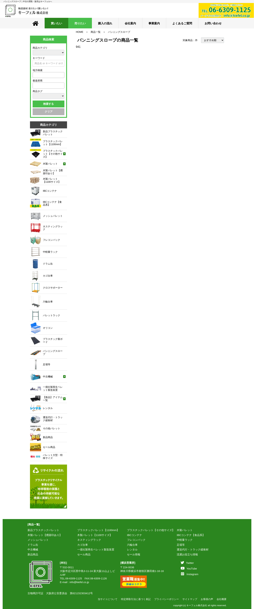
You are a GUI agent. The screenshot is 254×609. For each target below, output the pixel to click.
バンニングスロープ (119, 32)
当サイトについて (107, 599)
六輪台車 (132, 544)
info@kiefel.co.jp (79, 582)
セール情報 (133, 554)
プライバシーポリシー (166, 599)
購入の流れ (105, 23)
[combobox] (48, 75)
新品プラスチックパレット (43, 530)
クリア (49, 111)
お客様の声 (207, 599)
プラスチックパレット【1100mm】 (98, 530)
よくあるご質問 (182, 23)
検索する (48, 103)
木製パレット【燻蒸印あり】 (45, 535)
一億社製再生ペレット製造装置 (95, 549)
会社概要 (221, 599)
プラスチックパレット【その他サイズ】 (151, 530)
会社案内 (130, 23)
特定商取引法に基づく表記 (136, 599)
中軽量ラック (185, 539)
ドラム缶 (33, 544)
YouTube (189, 568)
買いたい (56, 23)
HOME (79, 32)
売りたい (80, 23)
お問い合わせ (213, 23)
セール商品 (83, 554)
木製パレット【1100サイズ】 (94, 535)
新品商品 (33, 554)
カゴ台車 (82, 544)
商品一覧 (96, 32)
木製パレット (185, 530)
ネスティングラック (89, 539)
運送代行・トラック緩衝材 (192, 549)
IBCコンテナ (134, 535)
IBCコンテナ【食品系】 (191, 535)
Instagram (189, 574)
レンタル (132, 549)
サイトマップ (189, 599)
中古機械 (33, 549)
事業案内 (154, 23)
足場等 (181, 544)
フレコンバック (136, 539)
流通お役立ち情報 (187, 554)
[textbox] (35, 75)
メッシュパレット (38, 539)
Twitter (187, 562)
